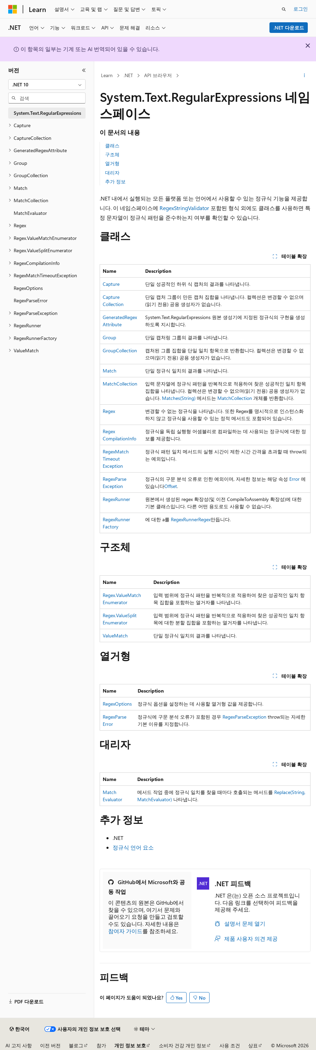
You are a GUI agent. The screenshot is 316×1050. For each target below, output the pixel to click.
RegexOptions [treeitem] (28, 288)
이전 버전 (50, 1045)
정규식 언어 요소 (133, 847)
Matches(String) (178, 398)
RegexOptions (117, 703)
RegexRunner (116, 499)
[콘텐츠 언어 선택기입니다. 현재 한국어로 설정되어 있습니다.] (19, 1029)
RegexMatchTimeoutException (116, 458)
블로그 (76, 1045)
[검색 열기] (284, 9)
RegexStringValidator (184, 207)
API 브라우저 (158, 75)
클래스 (112, 145)
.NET (128, 75)
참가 (101, 1045)
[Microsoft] (12, 9)
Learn (107, 75)
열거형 (112, 163)
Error (294, 479)
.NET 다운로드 (289, 27)
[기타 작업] (305, 75)
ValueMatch (115, 635)
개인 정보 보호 (130, 1045)
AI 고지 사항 (18, 1045)
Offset (170, 486)
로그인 (300, 8)
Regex (109, 411)
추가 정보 (115, 181)
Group (109, 337)
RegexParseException (244, 716)
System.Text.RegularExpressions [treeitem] (47, 113)
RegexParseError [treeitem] (31, 300)
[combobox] (47, 84)
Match (109, 370)
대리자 (112, 172)
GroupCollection (120, 350)
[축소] (84, 70)
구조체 (112, 154)
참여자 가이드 (125, 931)
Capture (111, 284)
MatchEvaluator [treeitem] (30, 213)
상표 (253, 1045)
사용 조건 (229, 1045)
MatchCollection (120, 383)
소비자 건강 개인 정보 (182, 1045)
